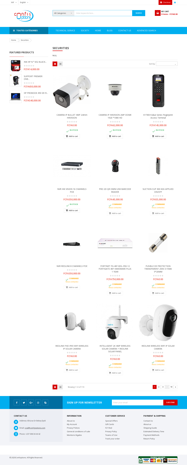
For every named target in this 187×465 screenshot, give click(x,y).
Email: (22, 428)
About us (147, 424)
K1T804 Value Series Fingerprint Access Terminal (158, 116)
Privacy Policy (111, 431)
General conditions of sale (78, 431)
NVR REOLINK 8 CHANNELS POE (72, 266)
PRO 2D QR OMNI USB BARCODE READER (115, 190)
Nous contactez (115, 207)
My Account (72, 424)
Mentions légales (74, 435)
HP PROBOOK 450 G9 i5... (36, 93)
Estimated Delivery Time (153, 431)
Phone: (22, 434)
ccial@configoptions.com (35, 428)
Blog (154, 30)
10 (171, 387)
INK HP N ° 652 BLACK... (35, 61)
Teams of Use (111, 435)
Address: (23, 420)
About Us (71, 420)
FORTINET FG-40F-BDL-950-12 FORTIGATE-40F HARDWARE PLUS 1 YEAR (115, 269)
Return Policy (149, 438)
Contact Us (138, 30)
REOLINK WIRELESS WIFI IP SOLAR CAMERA (158, 347)
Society (72, 30)
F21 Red (108, 428)
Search (139, 13)
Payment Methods (151, 435)
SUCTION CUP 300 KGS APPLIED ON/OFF (158, 190)
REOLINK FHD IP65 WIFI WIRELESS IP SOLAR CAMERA (71, 347)
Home (59, 30)
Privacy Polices (73, 428)
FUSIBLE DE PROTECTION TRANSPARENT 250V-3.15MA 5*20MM (158, 269)
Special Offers (111, 420)
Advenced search (116, 30)
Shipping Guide (150, 428)
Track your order (112, 438)
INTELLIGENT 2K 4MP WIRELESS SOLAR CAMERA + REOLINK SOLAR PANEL (115, 348)
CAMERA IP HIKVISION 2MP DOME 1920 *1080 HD (115, 116)
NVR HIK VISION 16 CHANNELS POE (71, 190)
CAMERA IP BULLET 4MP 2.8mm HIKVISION (72, 116)
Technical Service (91, 30)
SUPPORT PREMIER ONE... (33, 78)
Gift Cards (109, 424)
